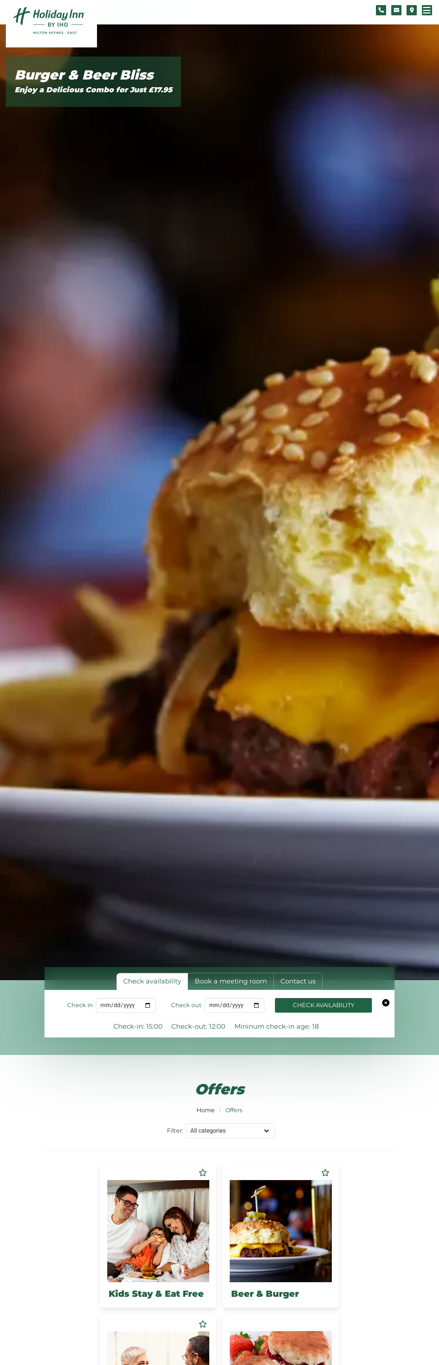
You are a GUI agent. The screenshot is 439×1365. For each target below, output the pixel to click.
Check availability (323, 1005)
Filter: (175, 1130)
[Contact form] (396, 10)
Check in (80, 1005)
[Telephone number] (381, 10)
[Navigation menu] (427, 10)
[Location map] (412, 10)
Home (206, 1110)
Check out (186, 1005)
